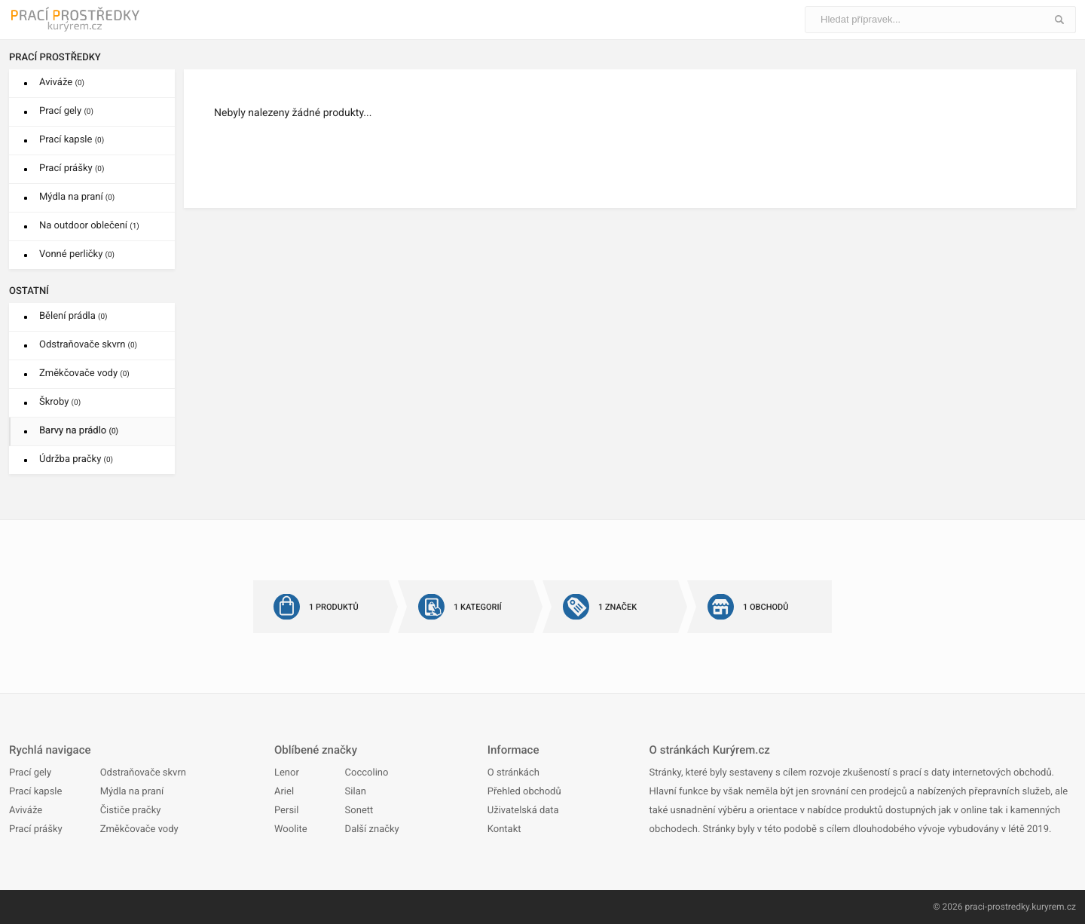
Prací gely (66, 111)
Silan (355, 791)
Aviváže (61, 82)
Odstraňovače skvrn (88, 344)
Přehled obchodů (524, 791)
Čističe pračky (130, 810)
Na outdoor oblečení (89, 225)
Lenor (286, 773)
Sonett (359, 810)
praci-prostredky (997, 906)
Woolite (290, 829)
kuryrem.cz (1054, 906)
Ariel (284, 791)
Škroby (60, 402)
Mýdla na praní (77, 197)
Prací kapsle (71, 139)
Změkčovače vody (84, 373)
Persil (286, 810)
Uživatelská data (523, 810)
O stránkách (513, 773)
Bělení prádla (73, 316)
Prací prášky (71, 168)
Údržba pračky (76, 459)
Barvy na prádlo (78, 430)
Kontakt (504, 829)
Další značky (372, 829)
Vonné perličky (77, 254)
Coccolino (367, 773)
